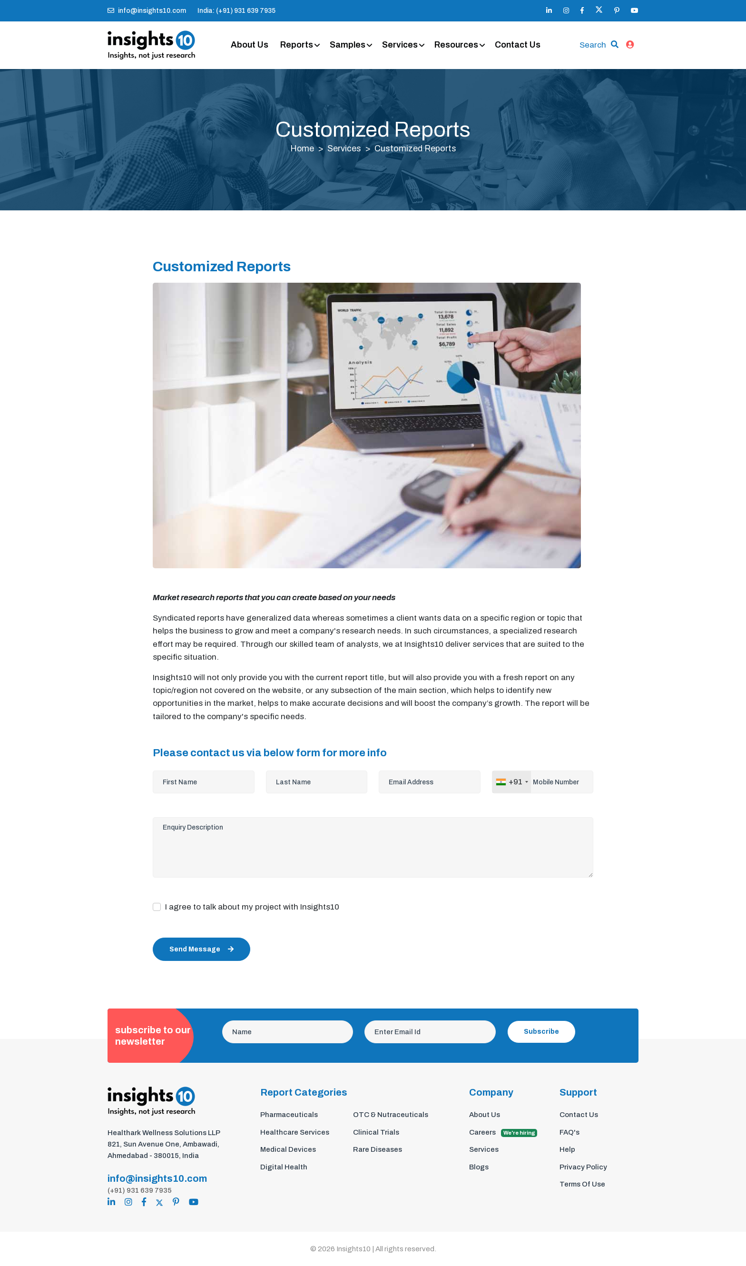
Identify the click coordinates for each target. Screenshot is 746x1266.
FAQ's (569, 1132)
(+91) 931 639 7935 (140, 1190)
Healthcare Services (294, 1132)
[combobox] (511, 782)
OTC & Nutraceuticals (390, 1115)
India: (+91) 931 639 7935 (236, 10)
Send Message (201, 949)
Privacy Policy (583, 1167)
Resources (457, 45)
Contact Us (518, 45)
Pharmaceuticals (289, 1115)
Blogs (479, 1167)
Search (592, 44)
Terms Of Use (582, 1184)
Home (302, 149)
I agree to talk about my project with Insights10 (252, 907)
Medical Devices (288, 1150)
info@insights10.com (147, 10)
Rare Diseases (377, 1150)
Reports (297, 45)
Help (567, 1150)
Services (400, 45)
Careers (503, 1132)
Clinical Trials (376, 1132)
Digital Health (283, 1167)
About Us (250, 45)
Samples (348, 45)
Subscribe (541, 1032)
